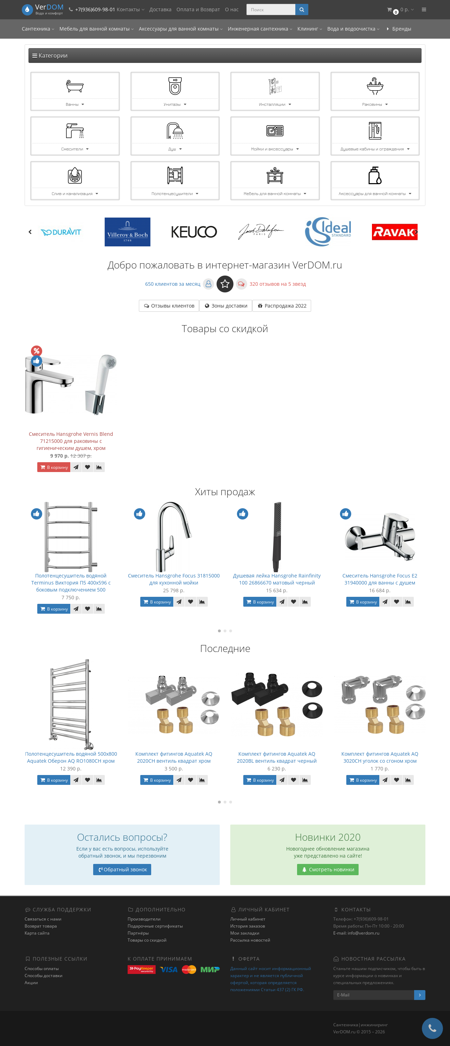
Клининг (309, 28)
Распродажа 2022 (282, 305)
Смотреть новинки (327, 869)
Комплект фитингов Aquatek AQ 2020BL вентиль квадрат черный (277, 757)
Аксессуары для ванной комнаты (181, 28)
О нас (232, 9)
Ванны (75, 104)
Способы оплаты (42, 968)
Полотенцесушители (175, 193)
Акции (31, 983)
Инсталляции (275, 104)
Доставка (160, 9)
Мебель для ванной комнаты (96, 28)
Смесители (75, 148)
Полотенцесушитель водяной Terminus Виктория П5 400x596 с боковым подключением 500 (71, 582)
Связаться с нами (43, 919)
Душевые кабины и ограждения (375, 148)
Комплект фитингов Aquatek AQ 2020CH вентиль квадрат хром (173, 757)
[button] (399, 9)
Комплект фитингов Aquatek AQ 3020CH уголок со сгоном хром (379, 757)
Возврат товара (41, 926)
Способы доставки (44, 976)
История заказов (247, 926)
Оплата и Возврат (198, 9)
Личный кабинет (247, 919)
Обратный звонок (122, 869)
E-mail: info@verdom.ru (356, 933)
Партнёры (138, 933)
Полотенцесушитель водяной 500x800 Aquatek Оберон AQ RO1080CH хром (71, 757)
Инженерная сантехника (260, 28)
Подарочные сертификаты (155, 926)
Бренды (398, 28)
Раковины (375, 104)
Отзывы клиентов (168, 305)
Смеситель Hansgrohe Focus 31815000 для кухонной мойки (174, 579)
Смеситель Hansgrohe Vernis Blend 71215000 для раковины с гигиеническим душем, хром (71, 441)
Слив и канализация (75, 193)
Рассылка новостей (250, 940)
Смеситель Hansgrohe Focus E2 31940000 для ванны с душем (379, 579)
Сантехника (38, 28)
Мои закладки (244, 933)
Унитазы (175, 104)
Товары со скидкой (147, 940)
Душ (175, 148)
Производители (144, 919)
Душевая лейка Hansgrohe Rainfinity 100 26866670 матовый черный (277, 579)
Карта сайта (37, 933)
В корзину (54, 467)
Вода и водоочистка (353, 28)
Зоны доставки (226, 305)
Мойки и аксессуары (275, 148)
